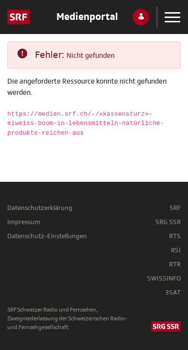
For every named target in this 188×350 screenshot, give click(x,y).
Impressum (23, 222)
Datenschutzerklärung (39, 208)
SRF (175, 208)
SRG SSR (168, 222)
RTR (175, 264)
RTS (175, 236)
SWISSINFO (164, 278)
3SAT (173, 292)
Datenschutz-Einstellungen (47, 236)
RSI (176, 250)
